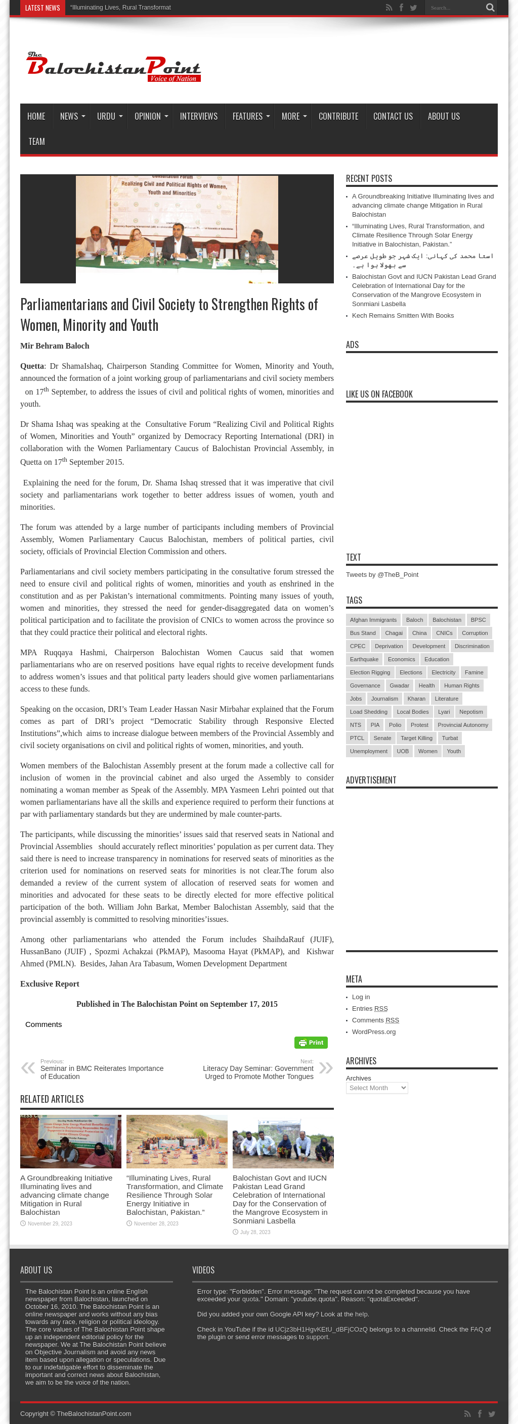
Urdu (110, 116)
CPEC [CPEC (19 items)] (358, 646)
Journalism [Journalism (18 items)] (384, 699)
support (317, 1337)
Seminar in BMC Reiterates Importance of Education (102, 1069)
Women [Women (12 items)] (428, 751)
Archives (358, 1078)
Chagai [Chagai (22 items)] (394, 633)
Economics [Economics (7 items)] (401, 659)
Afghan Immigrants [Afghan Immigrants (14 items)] (373, 620)
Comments (375, 1020)
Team (36, 141)
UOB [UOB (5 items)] (403, 751)
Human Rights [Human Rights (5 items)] (462, 685)
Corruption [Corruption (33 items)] (475, 633)
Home (36, 116)
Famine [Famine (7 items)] (474, 672)
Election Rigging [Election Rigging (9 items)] (370, 672)
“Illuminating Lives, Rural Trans (112, 7)
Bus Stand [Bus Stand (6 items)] (363, 633)
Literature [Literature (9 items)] (446, 699)
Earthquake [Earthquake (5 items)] (364, 659)
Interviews (199, 116)
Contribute (338, 116)
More (294, 116)
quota (250, 1299)
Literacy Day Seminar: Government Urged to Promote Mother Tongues (252, 1069)
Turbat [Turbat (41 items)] (450, 738)
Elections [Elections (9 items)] (411, 672)
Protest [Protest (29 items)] (419, 725)
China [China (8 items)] (419, 633)
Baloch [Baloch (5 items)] (414, 620)
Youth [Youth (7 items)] (454, 751)
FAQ (477, 1329)
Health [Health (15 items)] (427, 685)
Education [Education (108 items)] (436, 659)
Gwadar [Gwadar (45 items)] (400, 685)
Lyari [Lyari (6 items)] (444, 712)
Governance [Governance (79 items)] (365, 685)
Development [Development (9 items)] (428, 646)
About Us (444, 116)
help (361, 1314)
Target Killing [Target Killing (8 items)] (417, 738)
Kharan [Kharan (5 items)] (416, 699)
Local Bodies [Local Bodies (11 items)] (413, 712)
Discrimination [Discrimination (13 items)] (472, 646)
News (72, 116)
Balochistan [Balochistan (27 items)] (447, 620)
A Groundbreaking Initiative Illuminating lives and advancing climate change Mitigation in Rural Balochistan (66, 1194)
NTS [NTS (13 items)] (355, 725)
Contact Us (393, 116)
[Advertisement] (422, 857)
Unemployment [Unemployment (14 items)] (368, 751)
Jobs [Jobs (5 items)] (356, 699)
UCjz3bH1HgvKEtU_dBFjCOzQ (321, 1329)
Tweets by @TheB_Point (382, 574)
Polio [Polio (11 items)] (395, 725)
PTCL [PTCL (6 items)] (357, 738)
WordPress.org (374, 1032)
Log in (361, 997)
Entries (370, 1008)
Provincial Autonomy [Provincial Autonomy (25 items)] (463, 725)
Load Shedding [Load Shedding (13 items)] (368, 712)
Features (251, 116)
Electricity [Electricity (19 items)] (443, 672)
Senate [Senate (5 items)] (383, 738)
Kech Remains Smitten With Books (403, 315)
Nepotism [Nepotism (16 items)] (471, 712)
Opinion (151, 116)
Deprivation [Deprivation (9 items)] (389, 646)
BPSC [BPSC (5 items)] (478, 620)
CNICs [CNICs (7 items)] (444, 633)
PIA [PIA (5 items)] (375, 725)
